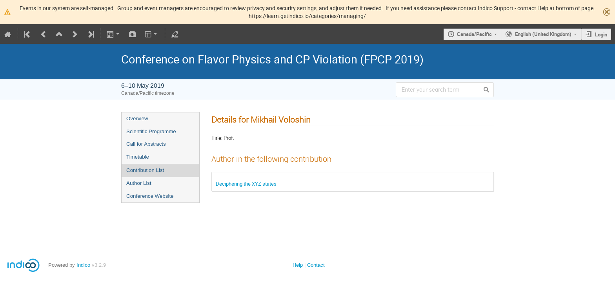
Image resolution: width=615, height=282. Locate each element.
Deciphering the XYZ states (246, 183)
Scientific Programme (151, 131)
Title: (216, 137)
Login (601, 34)
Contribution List (145, 170)
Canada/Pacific (474, 34)
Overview (137, 118)
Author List (138, 183)
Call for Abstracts (146, 144)
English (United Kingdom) (543, 34)
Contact (316, 265)
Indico (83, 265)
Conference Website (150, 196)
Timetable (137, 157)
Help (298, 265)
